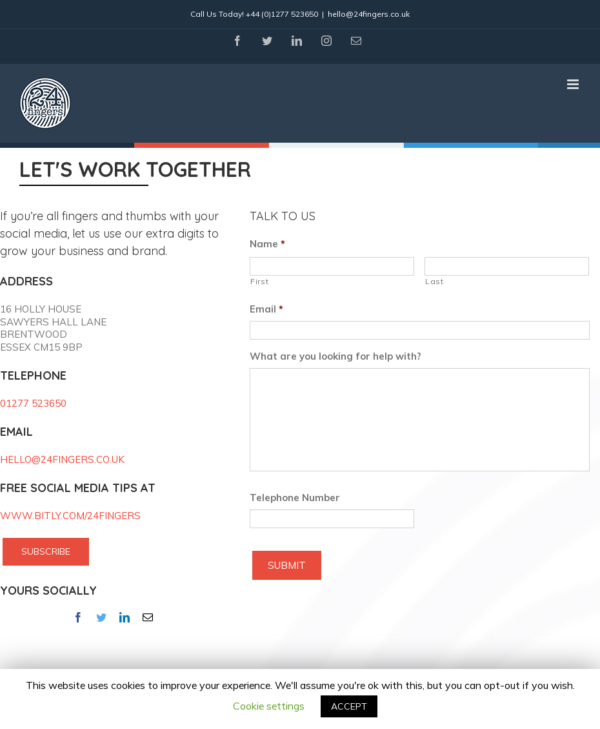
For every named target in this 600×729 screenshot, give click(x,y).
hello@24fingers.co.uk (369, 14)
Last (434, 281)
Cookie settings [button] (269, 705)
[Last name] (507, 266)
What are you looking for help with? (335, 356)
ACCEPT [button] (349, 706)
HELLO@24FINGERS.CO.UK (62, 459)
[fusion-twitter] (101, 617)
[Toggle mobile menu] (574, 84)
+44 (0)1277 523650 (282, 14)
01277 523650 (33, 403)
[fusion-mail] (148, 617)
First (259, 281)
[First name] (332, 266)
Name (267, 244)
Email (266, 309)
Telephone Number (295, 497)
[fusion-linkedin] (124, 617)
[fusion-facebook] (78, 617)
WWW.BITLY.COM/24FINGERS (70, 515)
